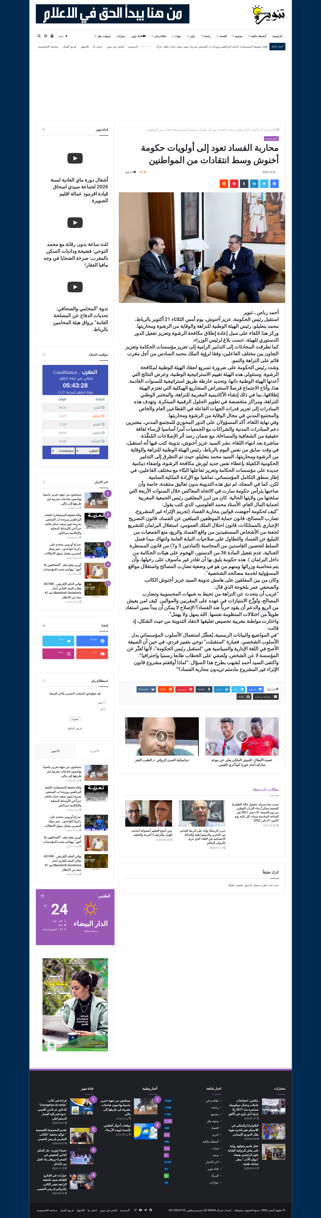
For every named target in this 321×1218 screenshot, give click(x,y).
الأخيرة (94, 751)
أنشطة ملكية (258, 36)
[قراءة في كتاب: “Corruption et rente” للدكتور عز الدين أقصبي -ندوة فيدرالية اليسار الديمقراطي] (81, 1106)
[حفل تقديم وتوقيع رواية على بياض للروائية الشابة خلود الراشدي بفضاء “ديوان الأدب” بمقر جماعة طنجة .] (273, 1152)
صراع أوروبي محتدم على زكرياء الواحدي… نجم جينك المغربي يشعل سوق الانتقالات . (62, 549)
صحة (216, 1155)
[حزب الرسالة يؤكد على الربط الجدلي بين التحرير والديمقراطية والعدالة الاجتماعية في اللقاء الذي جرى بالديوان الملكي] (202, 813)
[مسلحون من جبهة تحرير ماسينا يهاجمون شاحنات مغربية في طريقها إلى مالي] (96, 500)
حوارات (120, 36)
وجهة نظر (213, 1121)
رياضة (207, 36)
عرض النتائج (75, 728)
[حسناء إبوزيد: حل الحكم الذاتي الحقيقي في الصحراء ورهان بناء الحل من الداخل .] (81, 1156)
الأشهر (55, 751)
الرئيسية (277, 36)
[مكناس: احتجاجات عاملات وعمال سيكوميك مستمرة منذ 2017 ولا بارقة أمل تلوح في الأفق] (273, 1106)
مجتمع (239, 36)
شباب (215, 1148)
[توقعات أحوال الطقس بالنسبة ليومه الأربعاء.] (145, 1131)
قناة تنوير (138, 36)
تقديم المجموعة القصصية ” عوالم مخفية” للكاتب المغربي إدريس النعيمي (51, 1134)
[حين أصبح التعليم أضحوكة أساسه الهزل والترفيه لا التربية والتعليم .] (148, 813)
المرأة (215, 1175)
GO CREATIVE (177, 1210)
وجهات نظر (103, 36)
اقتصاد (223, 36)
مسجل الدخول (252, 885)
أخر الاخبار (257, 129)
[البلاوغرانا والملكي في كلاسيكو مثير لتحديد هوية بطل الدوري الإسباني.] (273, 1131)
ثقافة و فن (160, 36)
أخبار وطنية (242, 129)
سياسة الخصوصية (48, 46)
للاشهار (84, 46)
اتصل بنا (97, 46)
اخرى (215, 1134)
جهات (178, 36)
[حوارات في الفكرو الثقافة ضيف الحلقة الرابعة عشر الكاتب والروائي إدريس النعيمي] (81, 1181)
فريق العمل (69, 46)
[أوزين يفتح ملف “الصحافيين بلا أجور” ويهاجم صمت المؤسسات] (96, 571)
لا (101, 709)
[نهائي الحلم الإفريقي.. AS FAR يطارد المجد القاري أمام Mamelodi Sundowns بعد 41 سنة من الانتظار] (96, 590)
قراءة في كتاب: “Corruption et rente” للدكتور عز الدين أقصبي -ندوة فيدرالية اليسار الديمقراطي (52, 1109)
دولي (192, 36)
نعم (100, 702)
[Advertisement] (161, 82)
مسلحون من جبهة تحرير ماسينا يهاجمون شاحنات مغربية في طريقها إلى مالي (62, 499)
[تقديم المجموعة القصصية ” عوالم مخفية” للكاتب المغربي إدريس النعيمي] (81, 1136)
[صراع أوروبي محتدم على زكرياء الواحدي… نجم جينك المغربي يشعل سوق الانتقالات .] (96, 550)
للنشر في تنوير (115, 46)
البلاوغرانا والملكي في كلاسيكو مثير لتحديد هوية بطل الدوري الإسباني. (243, 1130)
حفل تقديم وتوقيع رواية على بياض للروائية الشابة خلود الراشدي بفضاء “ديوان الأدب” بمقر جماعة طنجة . (243, 1155)
